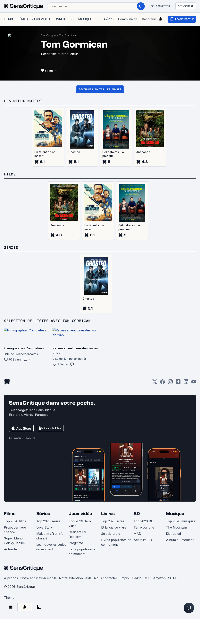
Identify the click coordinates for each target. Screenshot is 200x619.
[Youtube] (193, 387)
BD (137, 517)
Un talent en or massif (44, 157)
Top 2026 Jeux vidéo (80, 527)
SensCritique (48, 39)
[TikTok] (178, 387)
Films (9, 517)
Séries (43, 517)
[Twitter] (154, 387)
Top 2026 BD (143, 525)
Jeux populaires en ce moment (83, 555)
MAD (137, 537)
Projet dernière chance (15, 533)
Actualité (10, 553)
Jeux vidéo (80, 517)
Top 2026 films (15, 525)
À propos (11, 582)
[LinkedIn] (186, 387)
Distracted (173, 537)
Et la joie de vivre (113, 531)
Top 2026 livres (112, 525)
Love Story (44, 531)
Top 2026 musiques (180, 525)
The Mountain (176, 531)
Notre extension (71, 582)
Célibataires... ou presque (114, 157)
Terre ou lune (144, 531)
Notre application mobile (38, 582)
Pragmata (76, 547)
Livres (108, 517)
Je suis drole (110, 537)
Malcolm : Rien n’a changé (49, 540)
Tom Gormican (67, 39)
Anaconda (143, 156)
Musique (175, 517)
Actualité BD (143, 544)
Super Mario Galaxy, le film (14, 544)
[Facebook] (162, 387)
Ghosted (74, 156)
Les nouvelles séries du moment (51, 550)
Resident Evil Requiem (78, 538)
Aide (88, 582)
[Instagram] (170, 387)
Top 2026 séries (48, 525)
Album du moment (180, 544)
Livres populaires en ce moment (116, 546)
